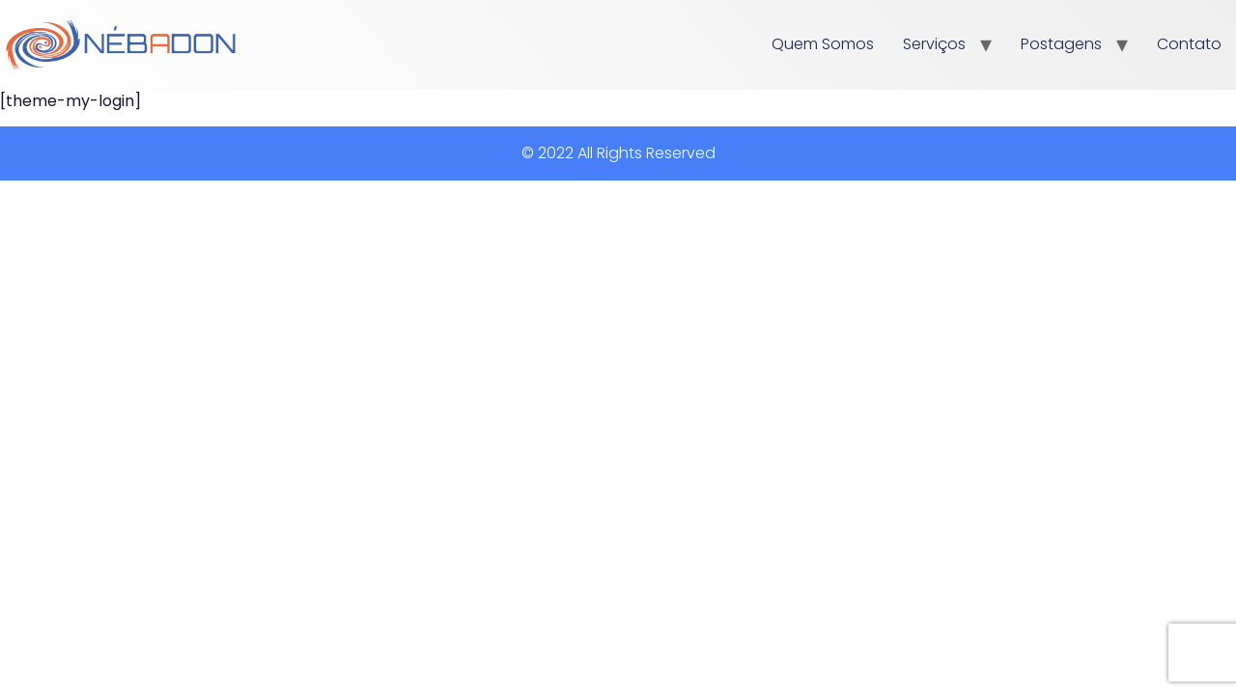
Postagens (1061, 44)
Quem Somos (823, 44)
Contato (1189, 44)
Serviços (934, 44)
